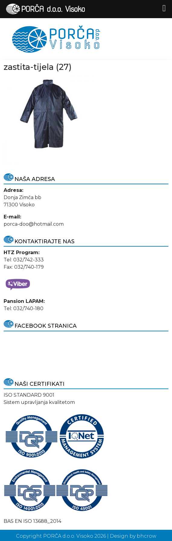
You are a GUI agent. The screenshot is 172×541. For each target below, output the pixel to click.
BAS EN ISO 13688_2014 (32, 521)
